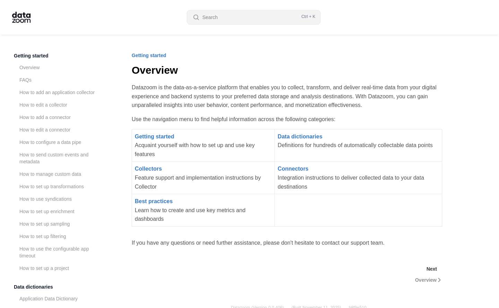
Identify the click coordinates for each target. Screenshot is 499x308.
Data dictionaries (33, 287)
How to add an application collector (57, 92)
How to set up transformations (51, 186)
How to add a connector (45, 117)
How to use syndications (45, 199)
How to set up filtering (42, 236)
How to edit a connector (44, 130)
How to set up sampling (44, 224)
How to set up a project (44, 268)
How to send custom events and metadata (53, 158)
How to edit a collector (43, 105)
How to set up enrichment (47, 211)
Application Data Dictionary (48, 298)
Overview (29, 67)
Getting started (31, 55)
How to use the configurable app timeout (54, 252)
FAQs (25, 80)
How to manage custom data (50, 174)
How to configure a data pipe (50, 142)
